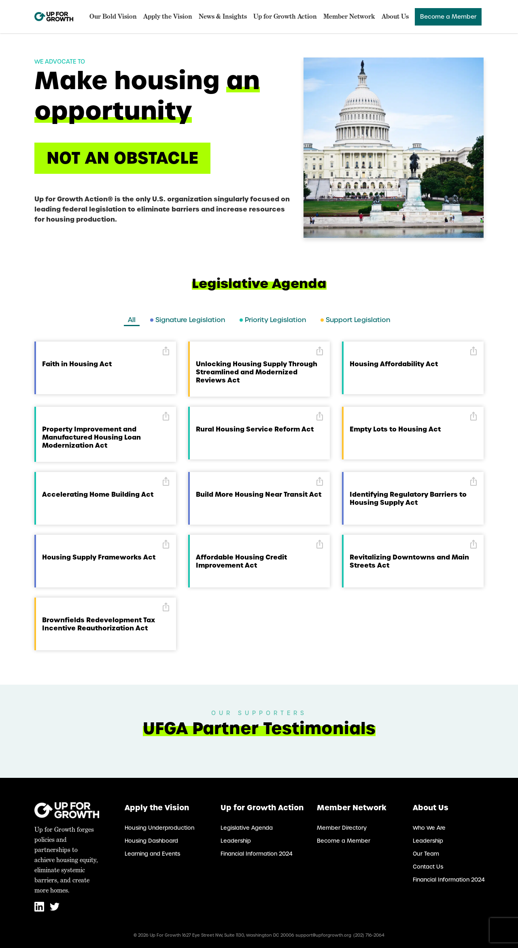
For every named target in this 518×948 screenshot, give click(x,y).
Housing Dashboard (151, 840)
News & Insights (223, 16)
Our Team (426, 853)
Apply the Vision (167, 16)
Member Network (349, 16)
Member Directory (342, 827)
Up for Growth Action (285, 16)
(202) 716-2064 (368, 935)
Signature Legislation (187, 320)
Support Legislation (355, 320)
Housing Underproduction (159, 827)
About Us (395, 16)
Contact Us (428, 866)
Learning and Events (152, 853)
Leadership (236, 840)
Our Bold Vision (113, 16)
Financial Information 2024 (257, 853)
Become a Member (448, 16)
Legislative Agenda (247, 827)
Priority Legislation (273, 320)
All (132, 320)
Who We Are (429, 827)
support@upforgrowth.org (323, 935)
